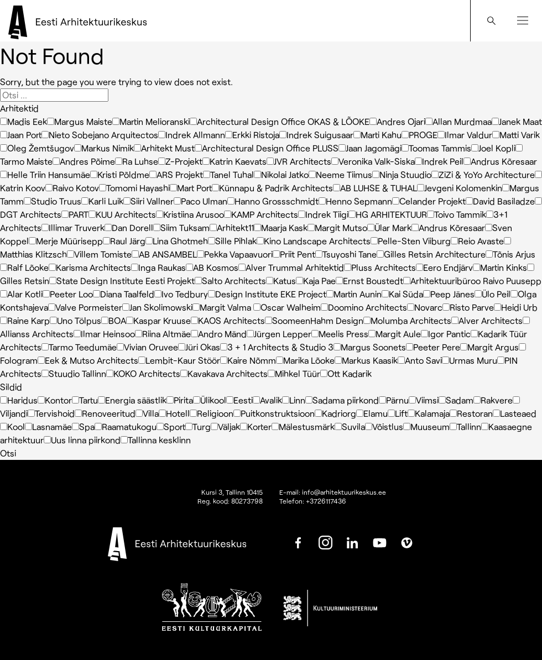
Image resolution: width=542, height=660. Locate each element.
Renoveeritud (105, 413)
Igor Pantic (446, 333)
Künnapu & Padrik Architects (272, 187)
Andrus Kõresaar (500, 161)
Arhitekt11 (232, 227)
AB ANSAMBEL (164, 254)
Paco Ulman (200, 201)
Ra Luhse (136, 161)
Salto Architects (230, 280)
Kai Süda (402, 294)
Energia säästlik (132, 400)
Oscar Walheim (287, 307)
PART (74, 214)
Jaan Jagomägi (370, 148)
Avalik (267, 400)
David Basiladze (500, 201)
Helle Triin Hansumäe (45, 174)
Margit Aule (394, 333)
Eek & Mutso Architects (88, 360)
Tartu (85, 400)
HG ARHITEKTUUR (387, 214)
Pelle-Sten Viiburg (411, 240)
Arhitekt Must (164, 148)
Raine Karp (25, 320)
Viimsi (424, 400)
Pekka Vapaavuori (235, 254)
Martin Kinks (500, 267)
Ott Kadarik (346, 373)
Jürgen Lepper (279, 333)
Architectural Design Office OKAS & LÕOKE (279, 121)
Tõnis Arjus (510, 254)
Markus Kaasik (366, 360)
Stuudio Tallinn (73, 373)
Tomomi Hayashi (134, 187)
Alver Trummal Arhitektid (291, 267)
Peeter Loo (68, 294)
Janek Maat (517, 121)
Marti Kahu (377, 134)
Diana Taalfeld (123, 294)
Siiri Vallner (148, 201)
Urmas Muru (469, 360)
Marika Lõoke (305, 360)
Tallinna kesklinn (156, 439)
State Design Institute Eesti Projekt (122, 280)
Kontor (55, 400)
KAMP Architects (261, 214)
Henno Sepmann (355, 201)
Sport (171, 426)
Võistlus (384, 426)
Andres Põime (84, 161)
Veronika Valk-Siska (373, 161)
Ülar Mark (389, 227)
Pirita (179, 400)
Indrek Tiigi (323, 214)
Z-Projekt (180, 161)
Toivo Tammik (456, 214)
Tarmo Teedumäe (79, 347)
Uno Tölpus (75, 320)
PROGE (419, 134)
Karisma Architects (90, 267)
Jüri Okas (199, 347)
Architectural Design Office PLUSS (266, 148)
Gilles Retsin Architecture (431, 254)
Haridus (19, 400)
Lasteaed (514, 413)
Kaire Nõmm (248, 360)
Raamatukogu (126, 426)
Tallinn (465, 426)
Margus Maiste (79, 121)
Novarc (424, 307)
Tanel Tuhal (228, 174)
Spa (83, 426)
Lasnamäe (48, 426)
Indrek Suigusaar (316, 134)
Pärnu (394, 400)
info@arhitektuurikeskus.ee (344, 492)
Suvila (350, 426)
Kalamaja (429, 413)
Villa (147, 413)
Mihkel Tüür (294, 373)
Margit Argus (489, 347)
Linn (293, 400)
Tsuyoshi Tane (346, 254)
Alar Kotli (21, 294)
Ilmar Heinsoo (104, 333)
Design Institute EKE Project (267, 294)
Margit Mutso (337, 227)
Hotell (174, 413)
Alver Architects (487, 320)
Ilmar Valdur (464, 134)
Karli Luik (102, 201)
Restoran (471, 413)
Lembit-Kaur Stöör (179, 360)
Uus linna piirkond (82, 439)
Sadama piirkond (342, 400)
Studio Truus (52, 201)
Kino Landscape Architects (314, 240)
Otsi (8, 453)
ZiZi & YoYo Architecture (483, 174)
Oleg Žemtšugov (37, 148)
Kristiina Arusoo (190, 214)
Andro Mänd (219, 333)
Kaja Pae (316, 280)
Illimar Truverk (73, 227)
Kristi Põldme (119, 174)
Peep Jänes (449, 294)
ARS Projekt (176, 174)
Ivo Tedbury (181, 294)
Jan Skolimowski (157, 307)
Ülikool (209, 400)
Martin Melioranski (151, 121)
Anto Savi (420, 360)
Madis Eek (23, 121)
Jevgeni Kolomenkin (459, 187)
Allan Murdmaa (458, 121)
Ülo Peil (492, 294)
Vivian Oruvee (147, 347)
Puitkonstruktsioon (274, 413)
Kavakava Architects (224, 373)
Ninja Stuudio (401, 174)
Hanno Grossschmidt (273, 201)
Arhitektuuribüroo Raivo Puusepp (472, 280)
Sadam (456, 400)
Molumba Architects (407, 320)
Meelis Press (339, 333)
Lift (398, 413)
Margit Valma (222, 307)
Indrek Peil (439, 161)
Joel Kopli (493, 148)
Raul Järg (124, 240)
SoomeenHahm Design (314, 320)
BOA (113, 320)
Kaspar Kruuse (158, 320)
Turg (198, 426)
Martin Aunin (354, 294)
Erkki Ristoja (252, 134)
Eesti (239, 400)
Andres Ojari (397, 121)
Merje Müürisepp (66, 240)
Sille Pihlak (232, 240)
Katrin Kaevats (234, 161)
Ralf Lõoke (24, 267)
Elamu (372, 413)
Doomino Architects (364, 307)
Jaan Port (20, 134)
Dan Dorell (129, 227)
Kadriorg (335, 413)
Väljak (225, 426)
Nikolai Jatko (281, 174)
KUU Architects (122, 214)
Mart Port (191, 187)
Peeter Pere (433, 347)
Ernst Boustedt (369, 280)
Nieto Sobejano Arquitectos (99, 134)
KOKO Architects (143, 373)
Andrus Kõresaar (448, 227)
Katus (281, 280)
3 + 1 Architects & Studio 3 (276, 347)
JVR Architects (299, 161)
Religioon (211, 413)
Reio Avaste (477, 240)
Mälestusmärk (303, 426)
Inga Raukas (158, 267)
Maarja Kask (281, 227)
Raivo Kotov (72, 187)
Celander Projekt (429, 201)
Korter (256, 426)
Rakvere (493, 400)
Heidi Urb (516, 307)
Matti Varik (516, 134)
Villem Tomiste (99, 254)
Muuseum (426, 426)
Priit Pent (294, 254)
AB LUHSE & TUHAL (375, 187)
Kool (12, 426)
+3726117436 (326, 501)
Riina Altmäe (163, 333)
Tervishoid (51, 413)
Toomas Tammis (436, 148)
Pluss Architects (380, 267)
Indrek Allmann (191, 134)
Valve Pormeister (85, 307)
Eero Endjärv (444, 267)
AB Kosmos (212, 267)
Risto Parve (468, 307)
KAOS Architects (228, 320)
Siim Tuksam (181, 227)
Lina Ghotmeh (176, 240)
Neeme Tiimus (340, 174)
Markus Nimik (104, 148)
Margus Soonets (369, 347)
